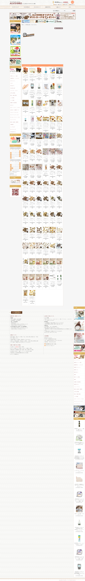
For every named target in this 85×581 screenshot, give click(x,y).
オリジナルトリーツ (37, 7)
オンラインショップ (15, 7)
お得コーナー (58, 7)
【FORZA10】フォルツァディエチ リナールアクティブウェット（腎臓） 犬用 (79, 500)
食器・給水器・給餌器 (78, 389)
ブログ (70, 7)
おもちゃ (11, 105)
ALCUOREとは (26, 7)
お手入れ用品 (76, 391)
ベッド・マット (13, 119)
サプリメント (12, 80)
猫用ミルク (76, 369)
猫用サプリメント (77, 367)
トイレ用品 (12, 100)
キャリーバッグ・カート (14, 114)
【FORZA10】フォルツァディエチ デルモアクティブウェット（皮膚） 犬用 (79, 557)
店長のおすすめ (47, 7)
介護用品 (11, 124)
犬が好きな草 (12, 88)
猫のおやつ (76, 372)
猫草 (75, 374)
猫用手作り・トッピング (78, 364)
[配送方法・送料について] (15, 316)
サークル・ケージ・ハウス (15, 117)
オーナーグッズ (13, 129)
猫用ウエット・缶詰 (77, 362)
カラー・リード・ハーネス (15, 107)
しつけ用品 (12, 97)
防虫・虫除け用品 (13, 95)
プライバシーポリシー (50, 345)
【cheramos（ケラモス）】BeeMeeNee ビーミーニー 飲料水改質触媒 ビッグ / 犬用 (79, 457)
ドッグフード (12, 73)
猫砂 (75, 379)
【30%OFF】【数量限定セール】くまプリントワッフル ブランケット (79, 485)
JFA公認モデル (13, 131)
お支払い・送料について (58, 4)
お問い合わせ (66, 4)
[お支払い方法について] (49, 316)
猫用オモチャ (76, 384)
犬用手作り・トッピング (14, 78)
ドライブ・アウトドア (14, 112)
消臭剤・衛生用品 (13, 102)
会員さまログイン (72, 4)
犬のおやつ (12, 85)
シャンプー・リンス (13, 90)
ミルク (11, 83)
